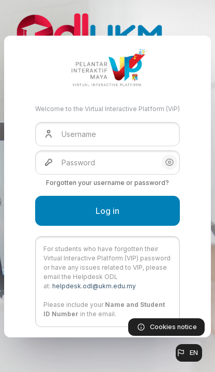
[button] (189, 353)
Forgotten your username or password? (107, 183)
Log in (107, 211)
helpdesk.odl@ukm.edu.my (94, 286)
